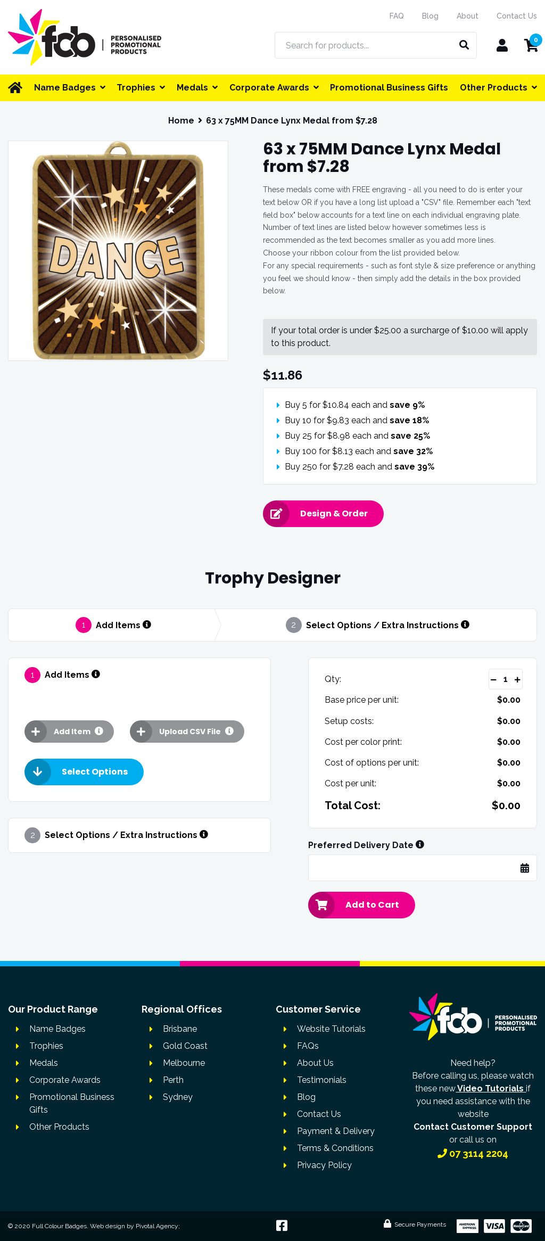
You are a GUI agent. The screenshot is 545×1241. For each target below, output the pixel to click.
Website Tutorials (331, 1029)
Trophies (46, 1046)
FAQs (308, 1046)
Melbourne (184, 1063)
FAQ (397, 16)
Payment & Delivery (336, 1131)
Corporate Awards (65, 1080)
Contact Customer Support (473, 1127)
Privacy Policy (324, 1165)
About (467, 16)
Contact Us (517, 16)
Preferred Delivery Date (366, 845)
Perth (173, 1080)
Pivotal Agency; (158, 1226)
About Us (315, 1063)
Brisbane (180, 1029)
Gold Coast (185, 1046)
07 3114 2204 (472, 1153)
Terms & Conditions (335, 1148)
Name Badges (57, 1029)
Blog (430, 16)
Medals (43, 1063)
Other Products (59, 1127)
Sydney (178, 1097)
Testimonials (321, 1080)
